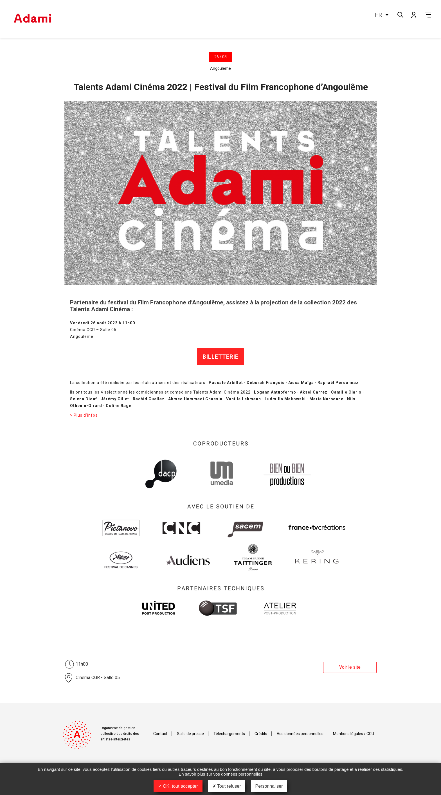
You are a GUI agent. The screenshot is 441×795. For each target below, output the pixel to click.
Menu (428, 14)
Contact (160, 733)
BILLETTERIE (220, 356)
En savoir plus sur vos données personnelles (220, 774)
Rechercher (399, 14)
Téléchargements (229, 733)
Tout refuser (226, 786)
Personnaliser (269, 786)
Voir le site (350, 667)
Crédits (261, 733)
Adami (32, 19)
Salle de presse (190, 733)
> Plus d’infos (84, 415)
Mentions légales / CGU (353, 733)
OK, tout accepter (178, 786)
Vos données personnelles (300, 733)
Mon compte (413, 14)
